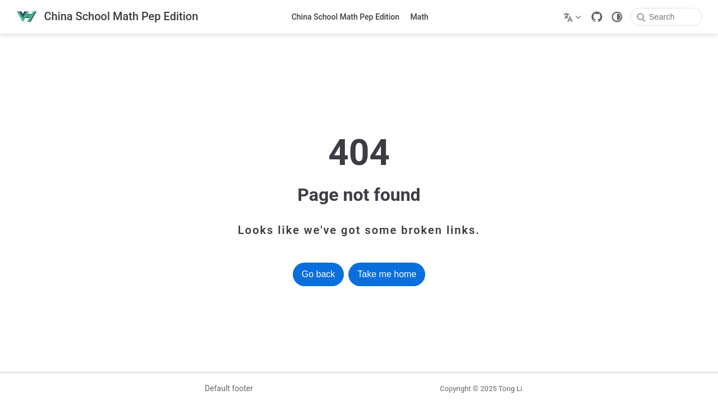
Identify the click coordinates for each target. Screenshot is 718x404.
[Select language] (573, 17)
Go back (318, 274)
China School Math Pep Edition (345, 16)
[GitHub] (597, 17)
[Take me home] (107, 17)
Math (420, 16)
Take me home (386, 274)
